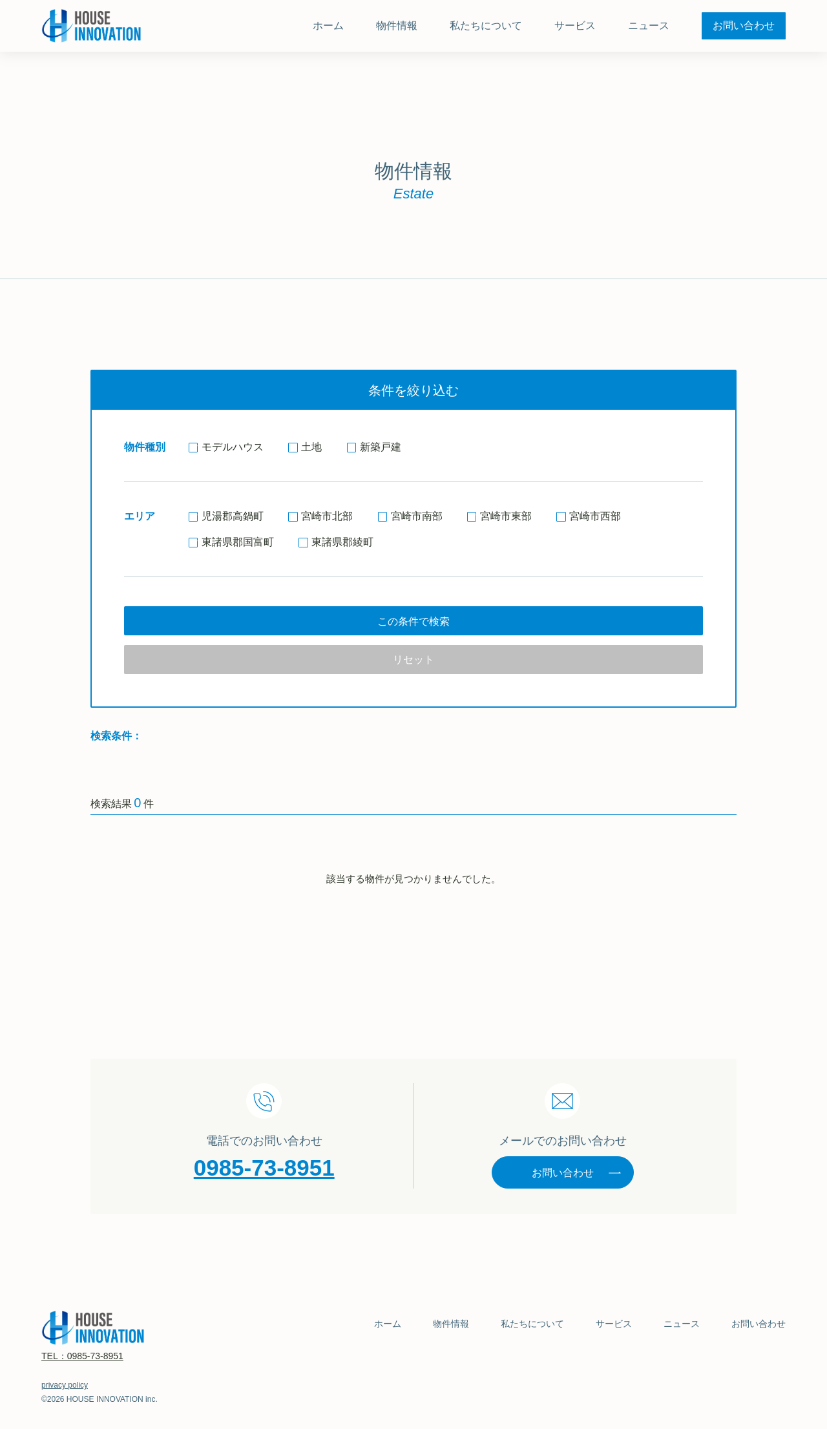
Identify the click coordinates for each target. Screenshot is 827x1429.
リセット (413, 659)
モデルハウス (226, 446)
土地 (305, 446)
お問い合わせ (577, 1172)
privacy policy (64, 1385)
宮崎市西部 (588, 516)
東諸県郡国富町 (231, 541)
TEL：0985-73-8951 (82, 1356)
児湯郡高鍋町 (226, 516)
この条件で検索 (413, 621)
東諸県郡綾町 (335, 541)
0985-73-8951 (264, 1167)
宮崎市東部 (499, 516)
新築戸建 (374, 446)
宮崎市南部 (410, 516)
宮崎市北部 (320, 516)
